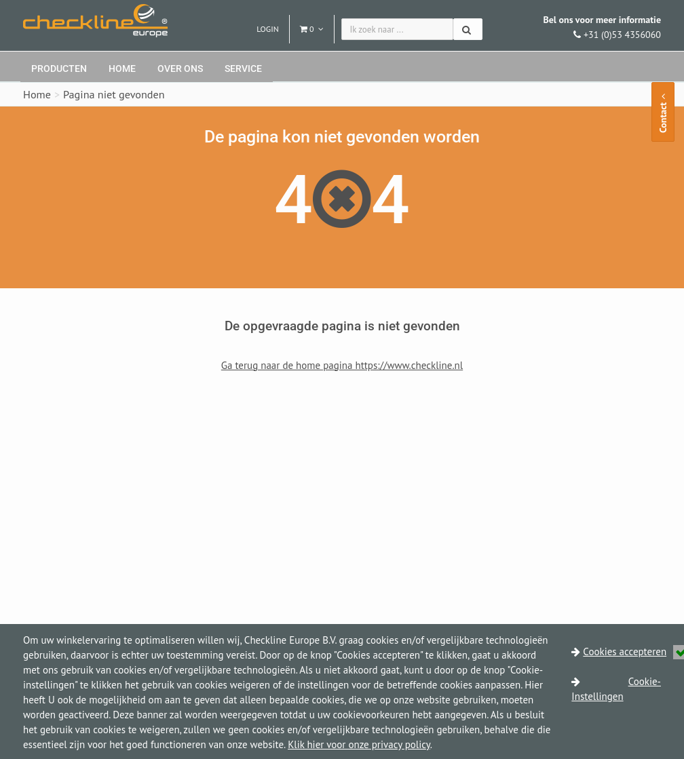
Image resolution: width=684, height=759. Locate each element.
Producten (59, 68)
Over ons (180, 68)
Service (243, 68)
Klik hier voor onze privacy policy (359, 744)
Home (122, 68)
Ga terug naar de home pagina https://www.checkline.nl (342, 365)
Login (267, 29)
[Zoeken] (467, 29)
